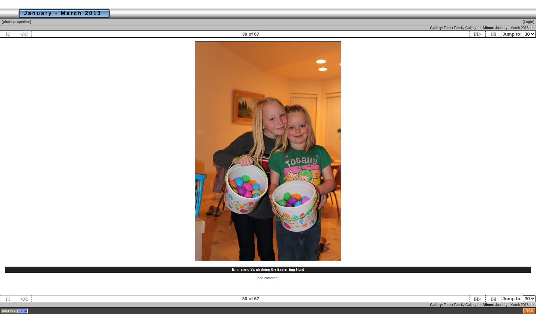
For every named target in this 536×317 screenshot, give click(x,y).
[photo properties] (16, 22)
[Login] (528, 22)
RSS (529, 311)
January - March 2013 (514, 28)
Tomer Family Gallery (463, 28)
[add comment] (268, 278)
